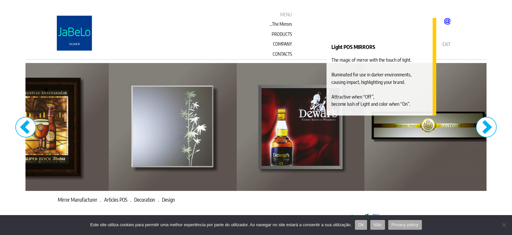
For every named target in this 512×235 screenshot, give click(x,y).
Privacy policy (405, 224)
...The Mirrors (280, 24)
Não (378, 224)
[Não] (504, 225)
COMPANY (282, 44)
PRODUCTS (282, 34)
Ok (361, 224)
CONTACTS (282, 54)
